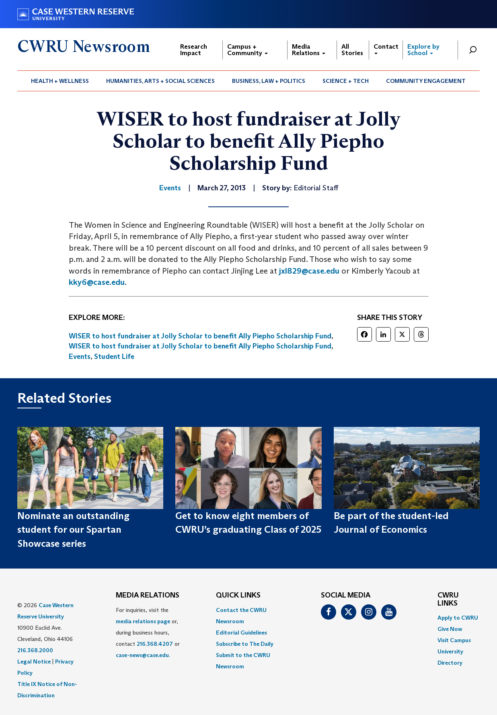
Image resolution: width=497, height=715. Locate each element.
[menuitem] (60, 81)
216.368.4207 (155, 643)
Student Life (114, 356)
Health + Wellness (60, 80)
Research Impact (193, 50)
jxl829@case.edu (309, 271)
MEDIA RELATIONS (147, 595)
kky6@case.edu (97, 282)
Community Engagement (426, 80)
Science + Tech (345, 80)
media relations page (143, 621)
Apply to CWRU (457, 617)
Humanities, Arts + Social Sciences (160, 80)
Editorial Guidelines (241, 632)
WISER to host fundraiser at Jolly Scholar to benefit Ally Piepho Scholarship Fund (200, 336)
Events (79, 356)
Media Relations (308, 50)
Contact (386, 48)
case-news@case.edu (142, 655)
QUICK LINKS (238, 595)
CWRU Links (448, 599)
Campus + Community (247, 50)
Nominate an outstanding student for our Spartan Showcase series (73, 529)
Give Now (449, 629)
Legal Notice (34, 661)
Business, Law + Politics (268, 80)
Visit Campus (454, 640)
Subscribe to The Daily (244, 643)
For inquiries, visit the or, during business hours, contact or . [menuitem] (148, 632)
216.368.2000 (35, 650)
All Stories (352, 50)
